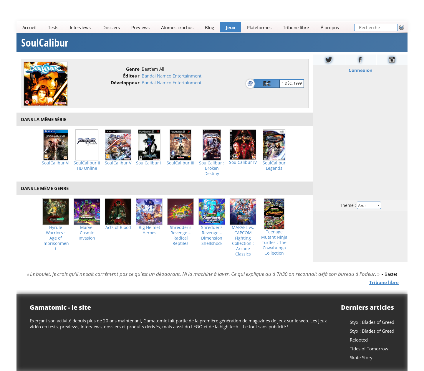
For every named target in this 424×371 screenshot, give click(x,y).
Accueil (29, 27)
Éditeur (131, 76)
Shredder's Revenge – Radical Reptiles (180, 235)
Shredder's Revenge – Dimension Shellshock (212, 235)
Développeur (125, 82)
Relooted (359, 340)
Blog (209, 27)
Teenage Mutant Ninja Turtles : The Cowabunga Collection (274, 242)
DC (266, 83)
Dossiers (111, 27)
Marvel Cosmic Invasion (87, 233)
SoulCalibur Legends (274, 165)
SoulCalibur (44, 42)
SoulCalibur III (180, 163)
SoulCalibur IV (243, 162)
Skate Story (361, 357)
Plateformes (259, 27)
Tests (53, 27)
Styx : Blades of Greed (372, 322)
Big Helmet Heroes (149, 230)
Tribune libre (296, 27)
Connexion (360, 70)
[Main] (185, 27)
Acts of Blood (118, 227)
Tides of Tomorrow (369, 349)
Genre (133, 69)
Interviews (80, 27)
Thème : (360, 205)
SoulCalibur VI (55, 163)
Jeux (231, 27)
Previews (140, 27)
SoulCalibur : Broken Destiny (211, 168)
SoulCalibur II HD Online (87, 165)
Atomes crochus (177, 27)
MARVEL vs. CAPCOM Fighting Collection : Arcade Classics (243, 241)
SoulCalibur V (118, 163)
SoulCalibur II (149, 163)
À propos (330, 27)
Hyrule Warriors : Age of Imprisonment (55, 238)
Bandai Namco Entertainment (171, 76)
